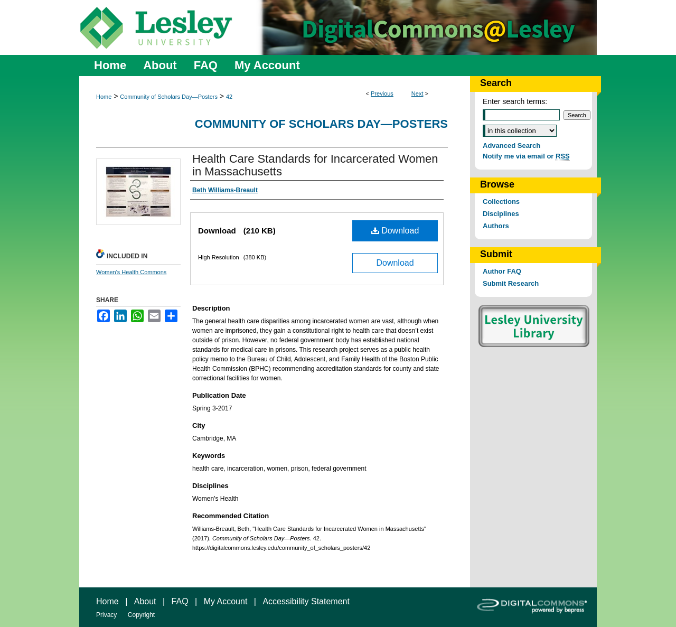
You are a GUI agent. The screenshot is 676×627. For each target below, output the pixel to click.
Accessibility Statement (306, 601)
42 (229, 96)
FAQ (180, 601)
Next (417, 93)
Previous (382, 93)
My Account (226, 601)
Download (395, 230)
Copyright (141, 615)
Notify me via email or (526, 156)
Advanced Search (511, 145)
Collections (501, 201)
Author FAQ (502, 271)
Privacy (106, 615)
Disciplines (501, 214)
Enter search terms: (515, 101)
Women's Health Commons (131, 272)
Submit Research (511, 283)
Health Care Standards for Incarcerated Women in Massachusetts (315, 165)
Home (103, 96)
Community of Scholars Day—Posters (169, 96)
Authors (496, 226)
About (145, 601)
